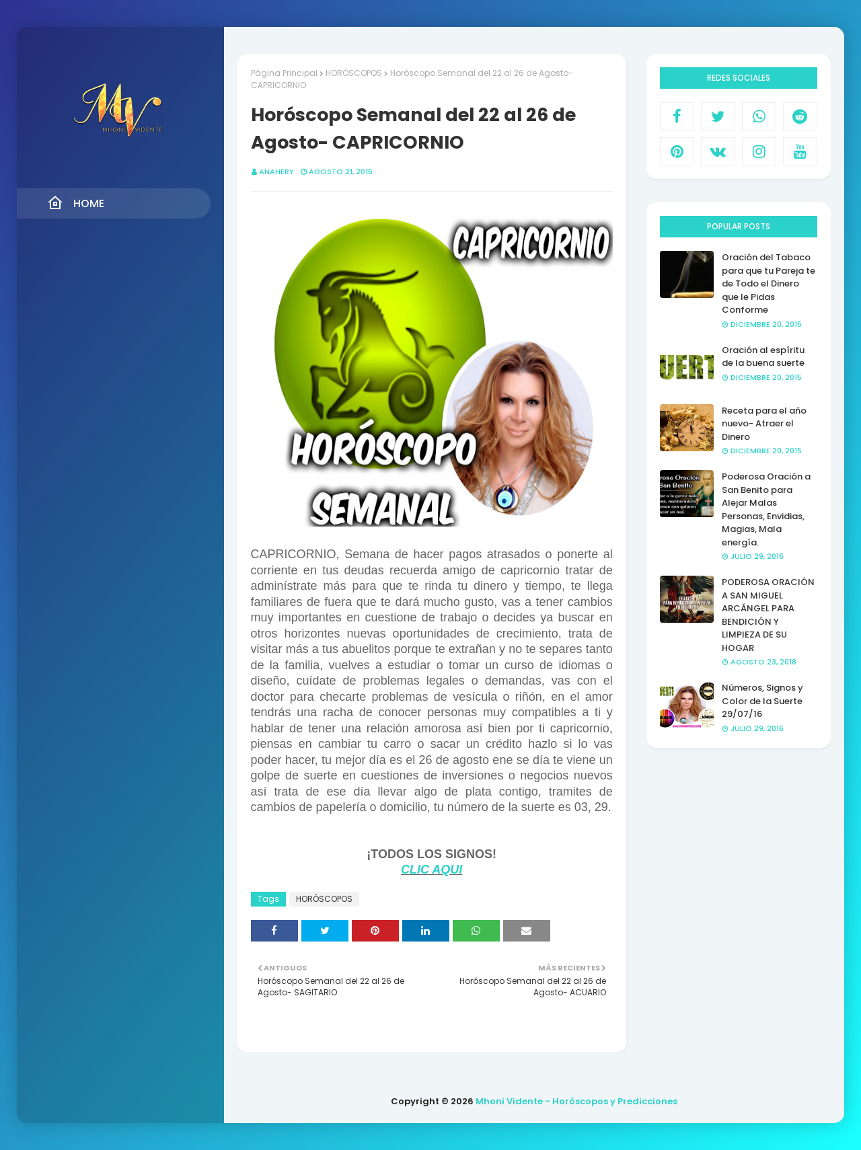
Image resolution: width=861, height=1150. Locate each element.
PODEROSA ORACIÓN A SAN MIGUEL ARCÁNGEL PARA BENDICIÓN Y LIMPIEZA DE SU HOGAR (768, 615)
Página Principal (284, 73)
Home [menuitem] (75, 203)
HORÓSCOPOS (354, 73)
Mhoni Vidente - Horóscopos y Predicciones (576, 1101)
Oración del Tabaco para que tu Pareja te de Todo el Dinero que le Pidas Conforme (768, 283)
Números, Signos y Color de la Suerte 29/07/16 (762, 700)
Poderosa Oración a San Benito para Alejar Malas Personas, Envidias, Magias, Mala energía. (766, 509)
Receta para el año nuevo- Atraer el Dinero (764, 423)
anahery (276, 171)
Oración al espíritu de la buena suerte (763, 357)
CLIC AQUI (431, 869)
